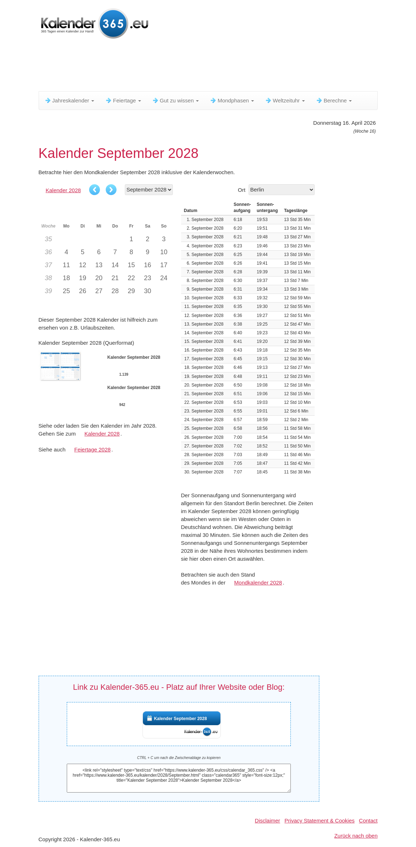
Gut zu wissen (175, 100)
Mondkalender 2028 (258, 582)
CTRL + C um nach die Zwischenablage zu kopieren (178, 758)
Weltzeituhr (285, 100)
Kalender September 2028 (180, 718)
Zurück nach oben (355, 836)
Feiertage (123, 100)
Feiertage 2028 (92, 449)
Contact (368, 820)
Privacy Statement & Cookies (320, 820)
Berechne (334, 100)
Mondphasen (232, 100)
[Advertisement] (214, 66)
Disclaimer (267, 820)
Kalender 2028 (63, 190)
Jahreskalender (69, 100)
